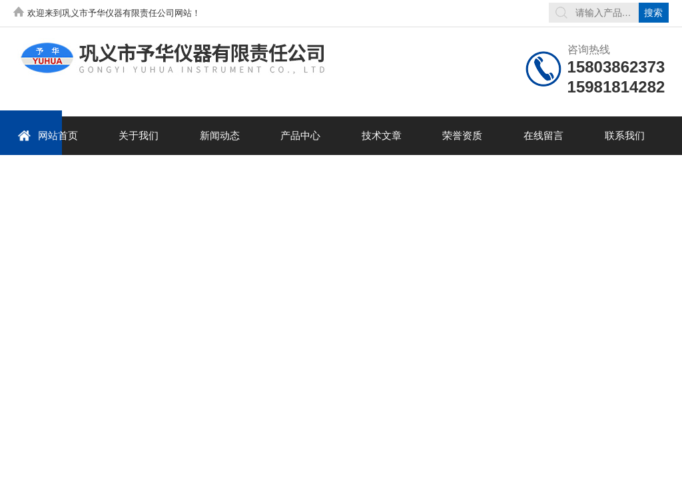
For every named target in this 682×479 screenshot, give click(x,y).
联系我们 (625, 135)
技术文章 (382, 135)
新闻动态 (220, 135)
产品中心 (300, 135)
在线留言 (543, 135)
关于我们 (139, 135)
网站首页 (47, 135)
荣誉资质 (462, 135)
